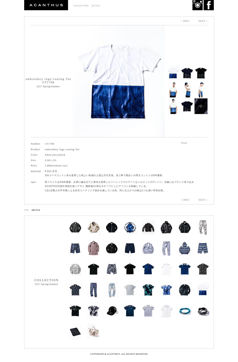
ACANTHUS (46, 5)
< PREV (185, 21)
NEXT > (203, 21)
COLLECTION (81, 5)
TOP (26, 210)
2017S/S (95, 5)
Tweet (184, 142)
